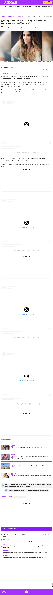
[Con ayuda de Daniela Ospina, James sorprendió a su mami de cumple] (5, 475)
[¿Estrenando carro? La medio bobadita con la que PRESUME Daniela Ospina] (5, 447)
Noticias (5, 533)
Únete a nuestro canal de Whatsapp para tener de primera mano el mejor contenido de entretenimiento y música (26, 485)
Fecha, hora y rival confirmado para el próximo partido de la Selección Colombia (25, 552)
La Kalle (3, 16)
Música (20, 16)
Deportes (13, 473)
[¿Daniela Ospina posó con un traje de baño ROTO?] (5, 466)
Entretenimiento (11, 16)
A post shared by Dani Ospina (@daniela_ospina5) (26, 152)
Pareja (13, 454)
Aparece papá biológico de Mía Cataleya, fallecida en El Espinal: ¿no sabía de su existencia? (24, 546)
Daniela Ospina (20, 497)
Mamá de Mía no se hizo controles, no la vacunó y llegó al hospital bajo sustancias (25, 541)
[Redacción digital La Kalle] (10, 67)
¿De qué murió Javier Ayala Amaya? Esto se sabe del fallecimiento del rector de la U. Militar (26, 535)
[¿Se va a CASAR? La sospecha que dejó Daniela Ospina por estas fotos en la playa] (5, 457)
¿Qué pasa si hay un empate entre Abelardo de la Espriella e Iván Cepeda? (23, 557)
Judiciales (6, 539)
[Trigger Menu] (2, 2)
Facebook (43, 70)
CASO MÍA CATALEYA (14, 6)
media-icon (26, 591)
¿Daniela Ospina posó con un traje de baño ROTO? (28, 466)
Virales (13, 464)
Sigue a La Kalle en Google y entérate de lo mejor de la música (26, 490)
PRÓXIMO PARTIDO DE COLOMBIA (31, 6)
